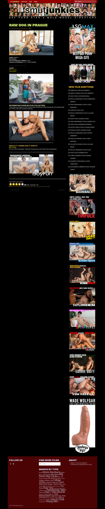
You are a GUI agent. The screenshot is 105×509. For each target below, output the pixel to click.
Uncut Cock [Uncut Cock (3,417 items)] (57, 499)
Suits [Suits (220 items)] (48, 497)
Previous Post (15, 190)
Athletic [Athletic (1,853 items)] (46, 472)
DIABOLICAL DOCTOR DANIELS (80, 90)
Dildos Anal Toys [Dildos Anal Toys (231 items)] (47, 486)
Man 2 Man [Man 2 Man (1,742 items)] (51, 492)
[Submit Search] (75, 1)
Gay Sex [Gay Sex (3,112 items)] (48, 487)
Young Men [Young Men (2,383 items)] (52, 501)
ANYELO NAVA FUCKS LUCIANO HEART (82, 127)
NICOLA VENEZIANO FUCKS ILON (80, 150)
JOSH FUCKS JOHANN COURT (79, 118)
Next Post (61, 190)
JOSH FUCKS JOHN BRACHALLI (80, 96)
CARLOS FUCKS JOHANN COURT (80, 130)
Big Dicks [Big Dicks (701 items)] (55, 474)
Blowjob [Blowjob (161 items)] (41, 478)
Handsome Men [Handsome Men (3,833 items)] (56, 489)
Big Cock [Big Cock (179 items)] (41, 474)
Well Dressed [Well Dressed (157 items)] (42, 501)
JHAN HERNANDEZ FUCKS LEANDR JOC (82, 121)
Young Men (47, 186)
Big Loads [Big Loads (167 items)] (60, 476)
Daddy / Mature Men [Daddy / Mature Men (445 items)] (55, 484)
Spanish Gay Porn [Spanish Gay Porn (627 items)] (58, 496)
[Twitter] (10, 463)
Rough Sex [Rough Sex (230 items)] (50, 494)
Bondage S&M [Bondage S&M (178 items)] (46, 478)
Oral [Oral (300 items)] (45, 494)
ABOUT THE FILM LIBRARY (79, 463)
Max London (33, 186)
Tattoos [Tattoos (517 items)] (61, 497)
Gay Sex (23, 186)
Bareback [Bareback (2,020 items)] (55, 472)
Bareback (12, 186)
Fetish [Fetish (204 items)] (54, 486)
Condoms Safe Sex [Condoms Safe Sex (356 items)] (51, 482)
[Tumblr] (13, 463)
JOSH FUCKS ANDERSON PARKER (81, 124)
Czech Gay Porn (17, 186)
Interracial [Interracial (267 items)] (42, 492)
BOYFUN (12, 147)
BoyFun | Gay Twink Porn (22, 28)
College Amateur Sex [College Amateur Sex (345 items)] (46, 480)
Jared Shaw (28, 186)
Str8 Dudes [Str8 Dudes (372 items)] (43, 497)
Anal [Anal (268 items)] (40, 472)
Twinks (38, 186)
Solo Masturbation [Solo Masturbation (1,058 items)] (48, 495)
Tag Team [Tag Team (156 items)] (52, 497)
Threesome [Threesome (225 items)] (42, 500)
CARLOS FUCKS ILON (77, 110)
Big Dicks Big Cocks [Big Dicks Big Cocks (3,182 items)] (51, 475)
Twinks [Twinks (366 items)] (48, 500)
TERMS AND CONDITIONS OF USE (81, 464)
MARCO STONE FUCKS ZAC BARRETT (82, 93)
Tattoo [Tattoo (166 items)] (56, 497)
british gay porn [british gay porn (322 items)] (56, 478)
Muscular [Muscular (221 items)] (41, 494)
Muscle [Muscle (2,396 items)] (61, 492)
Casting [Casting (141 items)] (62, 478)
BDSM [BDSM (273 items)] (62, 472)
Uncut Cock (42, 186)
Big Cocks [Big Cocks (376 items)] (47, 474)
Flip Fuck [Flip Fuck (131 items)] (58, 486)
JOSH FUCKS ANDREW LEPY (79, 152)
